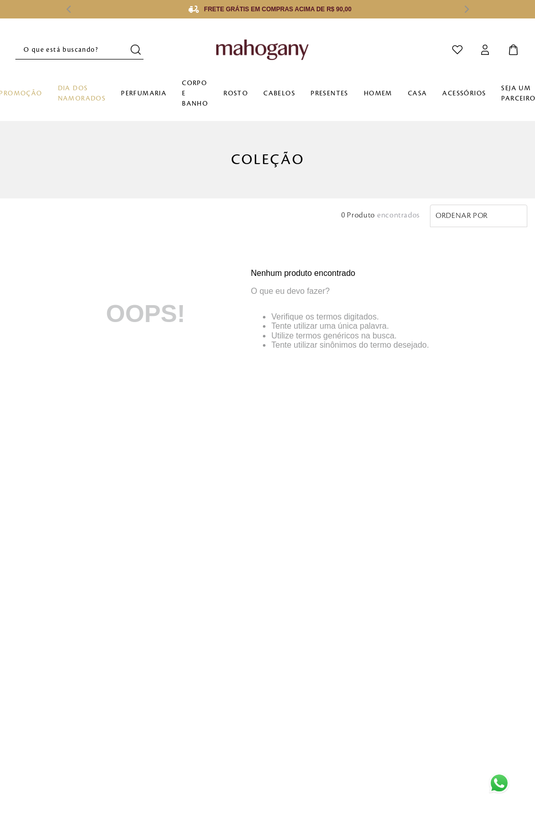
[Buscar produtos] (137, 49)
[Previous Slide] (68, 9)
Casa (417, 93)
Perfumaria (144, 93)
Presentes (329, 93)
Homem (378, 93)
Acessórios (464, 93)
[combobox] (79, 49)
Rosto (235, 93)
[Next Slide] (467, 9)
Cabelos (279, 93)
